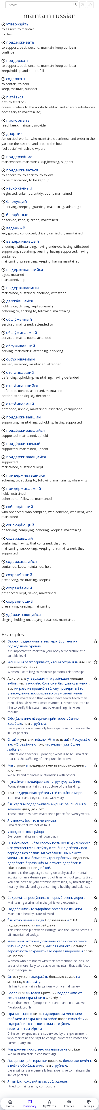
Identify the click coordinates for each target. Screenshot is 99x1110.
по (38, 925)
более (75, 744)
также (57, 863)
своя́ (28, 831)
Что (52, 739)
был (61, 683)
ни (16, 688)
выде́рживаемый (22, 287)
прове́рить (68, 688)
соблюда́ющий (20, 524)
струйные (59, 1065)
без (25, 853)
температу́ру (54, 641)
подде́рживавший (23, 417)
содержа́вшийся (21, 561)
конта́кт (64, 792)
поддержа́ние (19, 156)
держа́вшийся (19, 300)
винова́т (51, 820)
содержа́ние (17, 1023)
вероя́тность (18, 951)
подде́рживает (39, 781)
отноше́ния (74, 804)
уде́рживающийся (23, 614)
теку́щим (63, 1023)
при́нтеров (57, 718)
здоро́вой (70, 863)
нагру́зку (41, 847)
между (38, 920)
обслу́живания (31, 1065)
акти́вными (16, 997)
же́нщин (62, 678)
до (23, 946)
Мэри (78, 792)
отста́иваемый (20, 403)
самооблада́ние (54, 1081)
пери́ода (14, 853)
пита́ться (15, 97)
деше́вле (15, 723)
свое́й (67, 693)
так (10, 744)
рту (56, 693)
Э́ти (10, 804)
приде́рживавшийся (25, 475)
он (52, 683)
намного (63, 946)
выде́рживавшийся (24, 269)
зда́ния (74, 781)
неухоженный (19, 188)
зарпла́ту (33, 981)
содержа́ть (16, 78)
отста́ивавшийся (22, 385)
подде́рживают (69, 993)
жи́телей (33, 993)
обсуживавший (20, 345)
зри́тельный (47, 792)
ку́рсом (36, 1028)
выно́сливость (36, 857)
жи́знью (14, 946)
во (51, 693)
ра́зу (23, 688)
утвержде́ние (18, 693)
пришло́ (38, 688)
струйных (38, 723)
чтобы (56, 662)
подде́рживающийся (26, 456)
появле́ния (37, 853)
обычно (73, 718)
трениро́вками (60, 857)
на (75, 641)
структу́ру (60, 781)
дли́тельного (76, 847)
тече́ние (14, 809)
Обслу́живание (19, 718)
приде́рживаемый (23, 488)
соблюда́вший (19, 506)
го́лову (53, 688)
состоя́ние (60, 909)
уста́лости (54, 853)
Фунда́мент (17, 781)
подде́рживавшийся (25, 430)
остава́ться (54, 1049)
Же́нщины (16, 662)
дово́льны (48, 941)
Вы (66, 853)
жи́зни (43, 863)
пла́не (14, 1065)
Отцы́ (12, 739)
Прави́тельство (20, 1013)
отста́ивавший (20, 372)
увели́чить (16, 857)
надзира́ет (52, 1013)
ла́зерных (40, 718)
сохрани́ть (37, 951)
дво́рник (14, 133)
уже (66, 744)
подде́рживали (38, 804)
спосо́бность (50, 843)
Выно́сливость (19, 843)
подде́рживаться (22, 170)
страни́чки (34, 997)
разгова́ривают (37, 662)
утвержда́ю (20, 820)
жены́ (77, 693)
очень (68, 897)
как (44, 1060)
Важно (13, 641)
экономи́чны (83, 1060)
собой (52, 1018)
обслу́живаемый (21, 332)
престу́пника (36, 897)
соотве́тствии (42, 1023)
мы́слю (40, 739)
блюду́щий (16, 201)
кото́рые (32, 941)
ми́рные (57, 804)
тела (68, 641)
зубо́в (12, 683)
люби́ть (14, 749)
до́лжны (20, 1049)
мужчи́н (34, 683)
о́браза (31, 863)
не (29, 688)
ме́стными (74, 1013)
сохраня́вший (19, 574)
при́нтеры (33, 1060)
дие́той (44, 867)
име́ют (51, 946)
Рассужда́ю (81, 739)
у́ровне (35, 646)
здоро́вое (43, 909)
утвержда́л (36, 678)
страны (20, 804)
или (10, 847)
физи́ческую (81, 843)
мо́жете (75, 853)
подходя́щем (18, 646)
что (49, 678)
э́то (80, 688)
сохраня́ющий (19, 601)
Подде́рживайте (21, 909)
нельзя (57, 744)
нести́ (65, 843)
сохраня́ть (70, 662)
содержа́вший (19, 538)
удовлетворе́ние (66, 951)
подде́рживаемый (23, 443)
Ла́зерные (16, 1060)
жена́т (84, 683)
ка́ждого (17, 831)
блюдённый (17, 214)
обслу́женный (19, 319)
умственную (24, 847)
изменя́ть (76, 1018)
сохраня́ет (34, 1018)
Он (10, 976)
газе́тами (15, 1018)
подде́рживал (26, 792)
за (63, 1013)
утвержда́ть (17, 24)
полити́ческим (19, 1028)
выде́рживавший (22, 241)
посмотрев (39, 693)
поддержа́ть (17, 60)
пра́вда (38, 831)
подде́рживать (20, 42)
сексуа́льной (77, 941)
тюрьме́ (56, 897)
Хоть (46, 683)
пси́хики (75, 909)
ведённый (15, 227)
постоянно (35, 1049)
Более (12, 993)
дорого (80, 897)
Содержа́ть (17, 897)
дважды (71, 683)
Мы (10, 765)
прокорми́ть (18, 120)
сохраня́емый (19, 587)
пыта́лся (17, 1081)
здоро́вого (16, 863)
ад (66, 739)
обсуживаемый (20, 359)
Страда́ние (24, 744)
